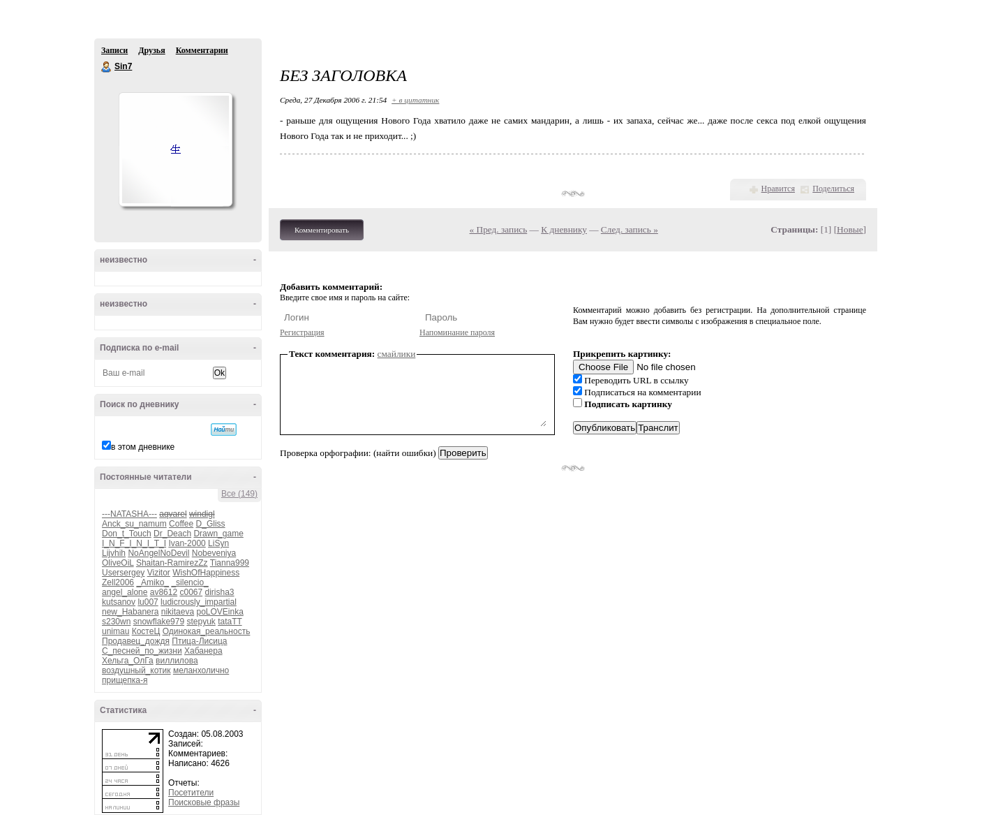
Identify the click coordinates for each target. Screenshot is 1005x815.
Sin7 (106, 67)
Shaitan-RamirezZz (172, 563)
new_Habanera (130, 612)
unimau (115, 631)
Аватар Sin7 (175, 149)
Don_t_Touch (126, 533)
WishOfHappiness (205, 573)
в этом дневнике (142, 447)
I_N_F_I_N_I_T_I (134, 543)
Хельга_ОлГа (128, 661)
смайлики (397, 353)
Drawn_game (218, 533)
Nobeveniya (214, 553)
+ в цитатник (415, 100)
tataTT (229, 621)
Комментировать (322, 230)
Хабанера (203, 651)
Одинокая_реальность (207, 631)
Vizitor (158, 573)
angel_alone (124, 592)
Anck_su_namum (134, 524)
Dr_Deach (172, 533)
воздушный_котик (136, 670)
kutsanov (118, 602)
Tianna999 (229, 563)
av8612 (163, 592)
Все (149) (239, 494)
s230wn (116, 621)
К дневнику (564, 229)
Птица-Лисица (199, 641)
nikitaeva (177, 612)
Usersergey (123, 573)
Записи (114, 50)
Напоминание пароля (457, 332)
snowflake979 (158, 621)
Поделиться (833, 188)
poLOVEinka (219, 612)
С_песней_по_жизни (142, 651)
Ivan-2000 (186, 543)
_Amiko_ (152, 582)
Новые (850, 229)
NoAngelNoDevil (158, 553)
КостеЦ (146, 631)
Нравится (778, 188)
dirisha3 (219, 592)
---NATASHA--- (129, 514)
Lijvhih (114, 553)
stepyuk (200, 621)
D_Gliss (210, 524)
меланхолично (201, 670)
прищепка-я (124, 680)
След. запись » (629, 229)
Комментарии (202, 50)
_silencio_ (189, 582)
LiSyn (218, 543)
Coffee (181, 524)
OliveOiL (118, 563)
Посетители (191, 793)
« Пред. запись (499, 229)
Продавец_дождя (136, 641)
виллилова (177, 661)
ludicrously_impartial (199, 602)
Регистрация (302, 332)
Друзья (151, 50)
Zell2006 (118, 582)
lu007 (147, 602)
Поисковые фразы (203, 802)
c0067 (190, 592)
